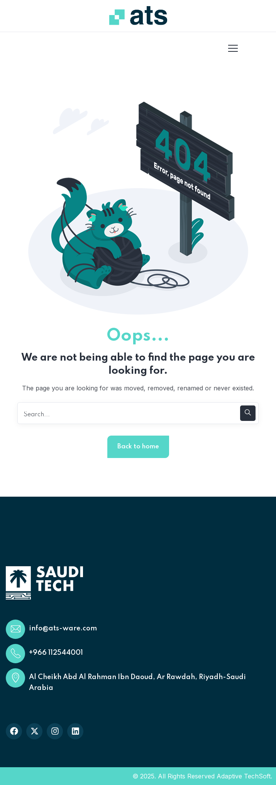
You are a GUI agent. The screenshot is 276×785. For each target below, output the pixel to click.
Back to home (138, 446)
